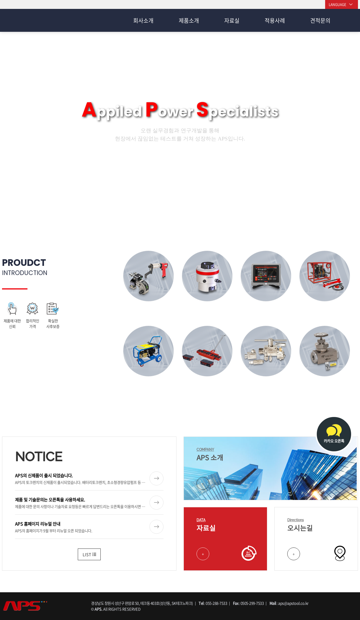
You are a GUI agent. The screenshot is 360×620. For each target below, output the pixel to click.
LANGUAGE (337, 4)
